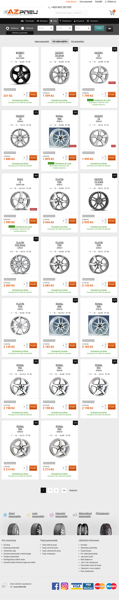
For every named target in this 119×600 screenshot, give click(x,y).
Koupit (33, 94)
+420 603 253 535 (61, 7)
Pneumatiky (15, 22)
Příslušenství (67, 21)
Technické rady (10, 547)
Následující (75, 490)
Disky (50, 22)
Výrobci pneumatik (11, 553)
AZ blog (7, 541)
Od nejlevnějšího (60, 41)
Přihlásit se (110, 1)
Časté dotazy (86, 547)
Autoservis (101, 22)
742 (62, 490)
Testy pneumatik (85, 1)
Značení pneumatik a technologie (17, 550)
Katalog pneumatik (11, 544)
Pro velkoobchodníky (89, 550)
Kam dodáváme (87, 567)
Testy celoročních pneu (51, 547)
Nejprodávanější (41, 41)
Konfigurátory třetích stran (14, 556)
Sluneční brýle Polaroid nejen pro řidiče (19, 558)
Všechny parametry (20, 33)
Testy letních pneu (49, 541)
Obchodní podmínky (89, 544)
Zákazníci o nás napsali (90, 564)
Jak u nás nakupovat (89, 558)
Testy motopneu (48, 550)
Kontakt (99, 1)
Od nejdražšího (78, 41)
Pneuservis (84, 22)
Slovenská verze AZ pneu (91, 561)
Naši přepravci (86, 556)
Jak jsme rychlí (87, 553)
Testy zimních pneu (50, 544)
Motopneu (34, 22)
